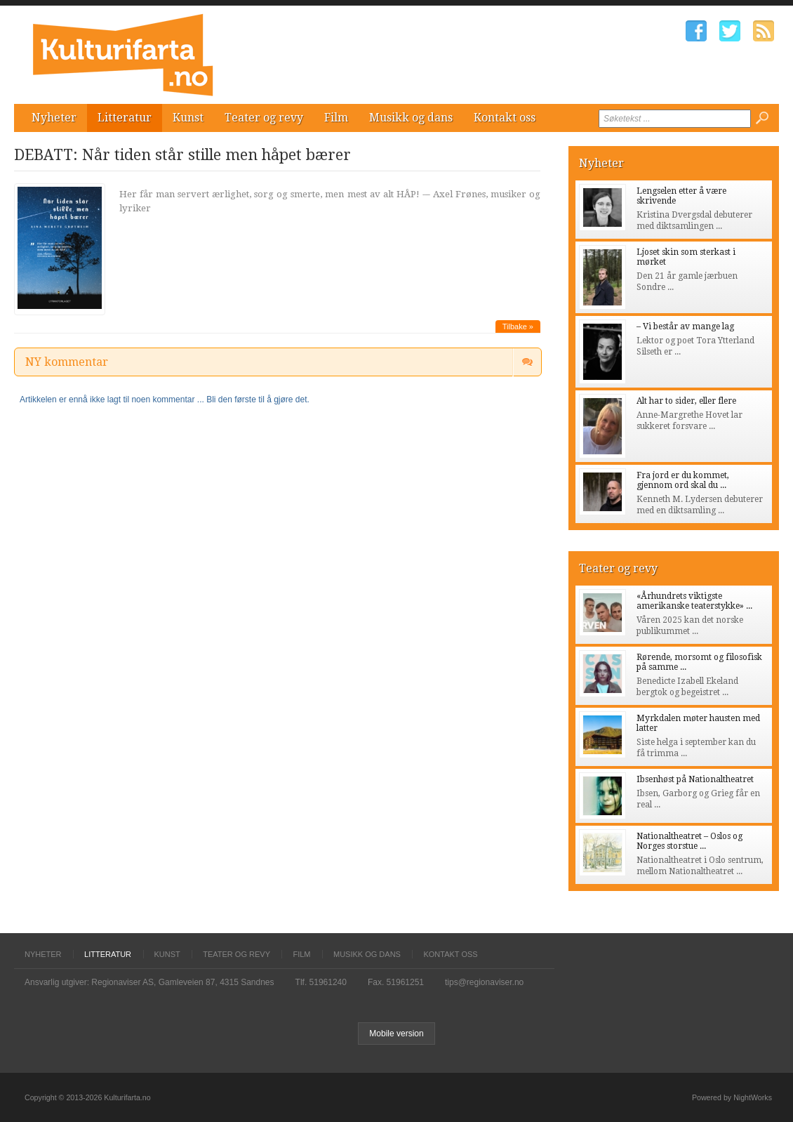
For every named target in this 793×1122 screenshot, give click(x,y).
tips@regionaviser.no (484, 982)
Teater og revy (264, 117)
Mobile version (396, 1033)
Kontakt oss (504, 117)
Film (336, 117)
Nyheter (54, 117)
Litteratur (125, 117)
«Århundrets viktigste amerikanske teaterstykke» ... (694, 601)
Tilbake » (517, 326)
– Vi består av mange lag (685, 326)
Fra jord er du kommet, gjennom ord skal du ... (683, 480)
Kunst (188, 117)
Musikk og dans (411, 117)
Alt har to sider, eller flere (686, 401)
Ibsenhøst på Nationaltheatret (695, 779)
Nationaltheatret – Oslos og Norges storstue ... (689, 841)
